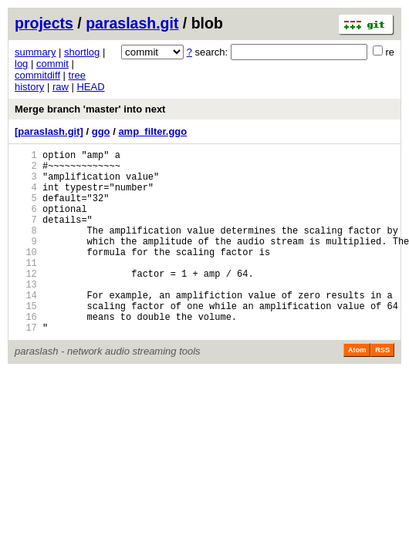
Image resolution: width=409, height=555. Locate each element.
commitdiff (37, 75)
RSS (382, 389)
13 (26, 314)
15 (26, 340)
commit (52, 63)
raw (60, 86)
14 (26, 327)
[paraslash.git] (49, 131)
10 (26, 274)
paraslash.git (132, 23)
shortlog (82, 52)
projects (44, 23)
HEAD (90, 86)
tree (77, 75)
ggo (101, 131)
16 (26, 353)
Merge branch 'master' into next (90, 109)
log (21, 63)
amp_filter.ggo (152, 131)
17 (26, 366)
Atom (357, 389)
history (29, 86)
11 (26, 287)
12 (26, 301)
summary (35, 52)
